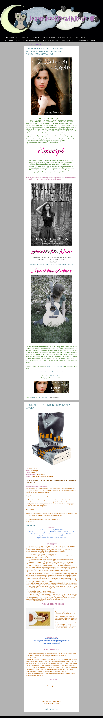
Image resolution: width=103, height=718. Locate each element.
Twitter (54, 372)
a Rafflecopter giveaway (51, 709)
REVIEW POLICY (79, 37)
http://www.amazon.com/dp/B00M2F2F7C (51, 530)
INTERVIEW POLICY (64, 37)
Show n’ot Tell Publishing (54, 366)
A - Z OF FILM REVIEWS (50, 40)
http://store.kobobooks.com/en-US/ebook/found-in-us (51, 537)
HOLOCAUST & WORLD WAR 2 (86, 40)
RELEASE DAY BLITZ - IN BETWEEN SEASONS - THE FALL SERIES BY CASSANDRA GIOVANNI (46, 51)
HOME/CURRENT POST (10, 37)
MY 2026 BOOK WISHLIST (31, 40)
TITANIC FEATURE (67, 40)
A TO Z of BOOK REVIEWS (11, 40)
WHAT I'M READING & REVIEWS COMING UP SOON (38, 37)
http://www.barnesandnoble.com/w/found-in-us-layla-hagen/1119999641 (51, 534)
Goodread (60, 372)
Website (42, 372)
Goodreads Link (31, 525)
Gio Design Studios (55, 376)
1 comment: (44, 397)
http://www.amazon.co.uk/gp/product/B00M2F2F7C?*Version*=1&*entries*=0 (51, 532)
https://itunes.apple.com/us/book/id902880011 (51, 536)
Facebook (48, 372)
